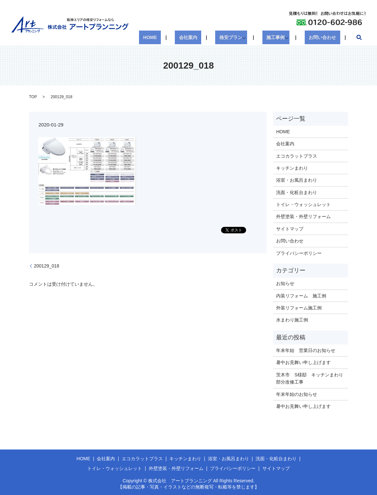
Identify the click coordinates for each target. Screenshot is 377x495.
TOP (33, 97)
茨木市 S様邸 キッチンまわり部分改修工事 (309, 378)
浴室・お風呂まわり (296, 180)
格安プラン (239, 37)
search (359, 37)
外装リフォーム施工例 (299, 307)
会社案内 (204, 37)
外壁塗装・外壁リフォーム (303, 216)
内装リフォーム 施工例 (301, 295)
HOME (174, 37)
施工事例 (281, 37)
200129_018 (46, 265)
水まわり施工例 (292, 319)
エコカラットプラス (296, 156)
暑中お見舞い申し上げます (303, 362)
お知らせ (285, 283)
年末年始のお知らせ (296, 394)
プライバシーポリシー (299, 253)
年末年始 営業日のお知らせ (305, 350)
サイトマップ (289, 228)
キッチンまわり (292, 168)
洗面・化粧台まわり (296, 192)
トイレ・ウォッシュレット (303, 204)
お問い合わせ (326, 37)
